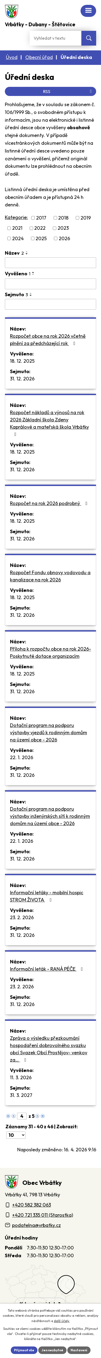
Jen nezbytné (52, 1350)
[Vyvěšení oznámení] (50, 284)
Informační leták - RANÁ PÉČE (47, 969)
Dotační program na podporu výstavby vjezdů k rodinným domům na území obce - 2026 (48, 732)
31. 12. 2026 (22, 379)
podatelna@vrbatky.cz (36, 1225)
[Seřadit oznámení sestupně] (27, 254)
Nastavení (79, 1350)
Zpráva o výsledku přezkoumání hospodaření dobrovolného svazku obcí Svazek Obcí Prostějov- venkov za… (48, 1049)
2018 (63, 218)
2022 (40, 228)
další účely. (62, 1321)
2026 (64, 238)
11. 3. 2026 (21, 1077)
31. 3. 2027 (21, 1095)
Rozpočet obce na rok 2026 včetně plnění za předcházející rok (48, 339)
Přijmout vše (24, 1350)
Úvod (12, 57)
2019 (86, 218)
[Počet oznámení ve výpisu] (16, 1135)
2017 (41, 218)
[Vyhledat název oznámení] (50, 262)
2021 (17, 228)
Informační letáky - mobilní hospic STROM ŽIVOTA (46, 896)
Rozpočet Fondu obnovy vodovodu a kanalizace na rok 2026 (50, 576)
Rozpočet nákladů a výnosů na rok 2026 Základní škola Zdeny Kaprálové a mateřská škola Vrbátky (49, 423)
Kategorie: (16, 217)
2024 (18, 238)
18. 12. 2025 (22, 361)
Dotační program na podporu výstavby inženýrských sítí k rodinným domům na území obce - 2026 (50, 816)
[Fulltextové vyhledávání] (55, 38)
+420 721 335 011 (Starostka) (42, 1215)
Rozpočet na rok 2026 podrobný (50, 503)
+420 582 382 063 (31, 1205)
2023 (63, 228)
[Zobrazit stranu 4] (22, 1116)
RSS (68, 91)
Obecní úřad (39, 57)
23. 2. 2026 (22, 917)
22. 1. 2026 (21, 757)
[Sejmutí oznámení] (50, 304)
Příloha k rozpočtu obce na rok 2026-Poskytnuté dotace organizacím (50, 652)
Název (14, 253)
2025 (41, 238)
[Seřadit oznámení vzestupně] (27, 252)
